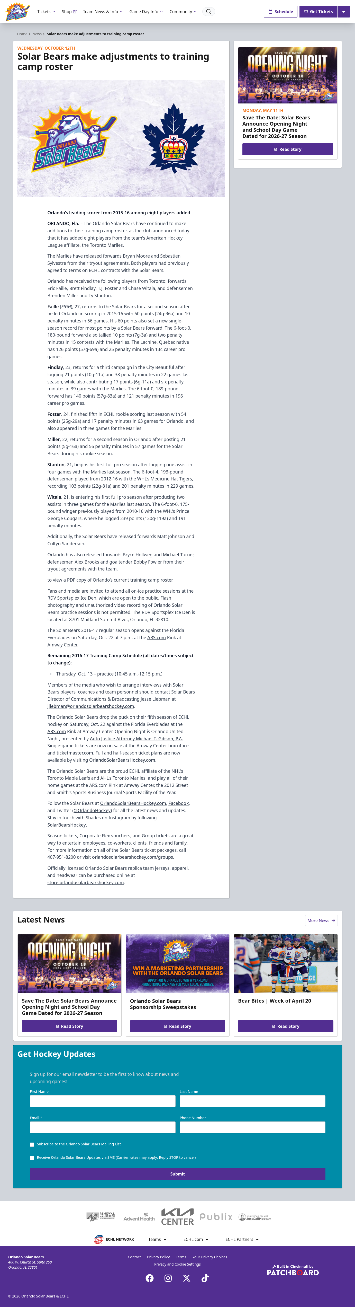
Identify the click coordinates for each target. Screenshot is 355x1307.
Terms (181, 1257)
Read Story (288, 149)
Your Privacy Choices (210, 1257)
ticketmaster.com (75, 753)
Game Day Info (146, 11)
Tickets (46, 11)
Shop (69, 11)
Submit (177, 1174)
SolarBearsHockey (66, 825)
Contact (134, 1257)
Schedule (280, 11)
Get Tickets (318, 11)
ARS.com (156, 637)
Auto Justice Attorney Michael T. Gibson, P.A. (136, 738)
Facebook (178, 803)
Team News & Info (103, 11)
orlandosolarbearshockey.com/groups (132, 857)
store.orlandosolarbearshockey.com (85, 882)
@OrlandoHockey (92, 810)
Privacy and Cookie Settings (177, 1264)
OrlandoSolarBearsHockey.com (122, 760)
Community (183, 11)
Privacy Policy (158, 1257)
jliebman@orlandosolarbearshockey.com (90, 706)
